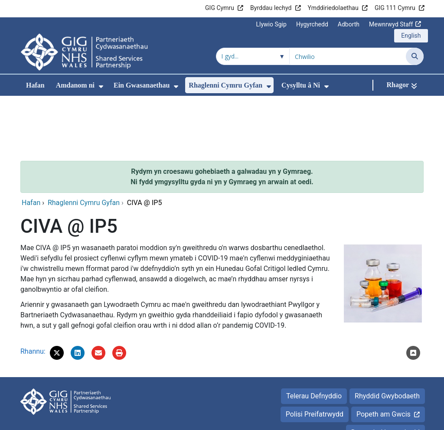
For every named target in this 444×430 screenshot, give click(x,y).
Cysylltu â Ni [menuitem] (300, 85)
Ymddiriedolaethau (333, 7)
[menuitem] (101, 86)
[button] (56, 294)
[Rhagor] (402, 85)
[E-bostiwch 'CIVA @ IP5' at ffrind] (98, 294)
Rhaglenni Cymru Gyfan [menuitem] (225, 85)
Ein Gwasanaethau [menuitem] (142, 85)
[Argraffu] (119, 294)
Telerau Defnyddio (314, 338)
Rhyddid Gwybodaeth (387, 338)
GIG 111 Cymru (395, 7)
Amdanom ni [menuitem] (75, 85)
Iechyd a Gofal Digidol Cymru (370, 419)
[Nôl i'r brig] (413, 294)
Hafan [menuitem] (35, 85)
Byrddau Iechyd (270, 7)
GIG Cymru (219, 7)
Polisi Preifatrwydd (314, 356)
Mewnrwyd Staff (391, 24)
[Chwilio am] (347, 56)
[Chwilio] (415, 56)
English (411, 35)
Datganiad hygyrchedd (385, 374)
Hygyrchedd (312, 24)
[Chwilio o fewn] (253, 56)
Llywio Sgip (271, 24)
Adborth (348, 24)
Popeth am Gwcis (383, 356)
